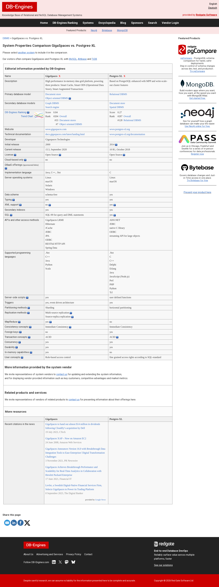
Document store (53, 94)
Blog (123, 22)
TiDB (94, 59)
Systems (88, 22)
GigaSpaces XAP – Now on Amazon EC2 (65, 438)
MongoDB (122, 30)
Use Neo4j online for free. (197, 126)
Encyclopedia (107, 22)
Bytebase (107, 30)
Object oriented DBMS (56, 98)
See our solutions (163, 565)
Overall (63, 116)
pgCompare (186, 58)
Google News (100, 500)
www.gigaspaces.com (55, 129)
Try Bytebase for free (197, 180)
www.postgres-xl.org (119, 129)
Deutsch (212, 7)
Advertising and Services (49, 554)
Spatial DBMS (116, 107)
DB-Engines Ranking (65, 22)
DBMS (6, 38)
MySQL (73, 59)
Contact (88, 554)
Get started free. (197, 98)
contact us (61, 374)
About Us (28, 554)
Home (44, 22)
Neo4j (94, 30)
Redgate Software (206, 14)
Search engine (52, 107)
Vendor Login (170, 22)
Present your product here (197, 192)
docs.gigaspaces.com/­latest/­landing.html (65, 134)
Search (152, 22)
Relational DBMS (118, 94)
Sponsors (137, 22)
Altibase (82, 59)
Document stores (67, 120)
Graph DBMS (52, 103)
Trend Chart (27, 116)
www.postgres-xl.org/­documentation (127, 134)
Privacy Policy (73, 554)
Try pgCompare (197, 71)
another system (26, 52)
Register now (197, 154)
